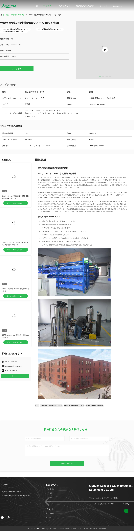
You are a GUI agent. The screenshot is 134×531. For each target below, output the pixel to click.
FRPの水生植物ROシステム (74, 405)
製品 (7, 15)
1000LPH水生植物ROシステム (51, 405)
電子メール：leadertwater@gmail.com (16, 495)
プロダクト (48, 6)
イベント (103, 6)
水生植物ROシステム (18, 15)
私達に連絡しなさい (85, 6)
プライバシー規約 (32, 529)
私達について (65, 6)
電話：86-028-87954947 (11, 491)
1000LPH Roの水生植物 (94, 405)
